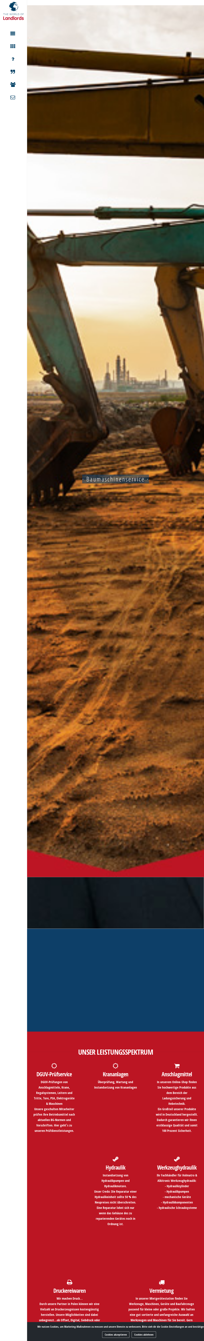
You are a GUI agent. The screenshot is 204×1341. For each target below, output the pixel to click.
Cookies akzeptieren (116, 1334)
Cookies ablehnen (143, 1334)
